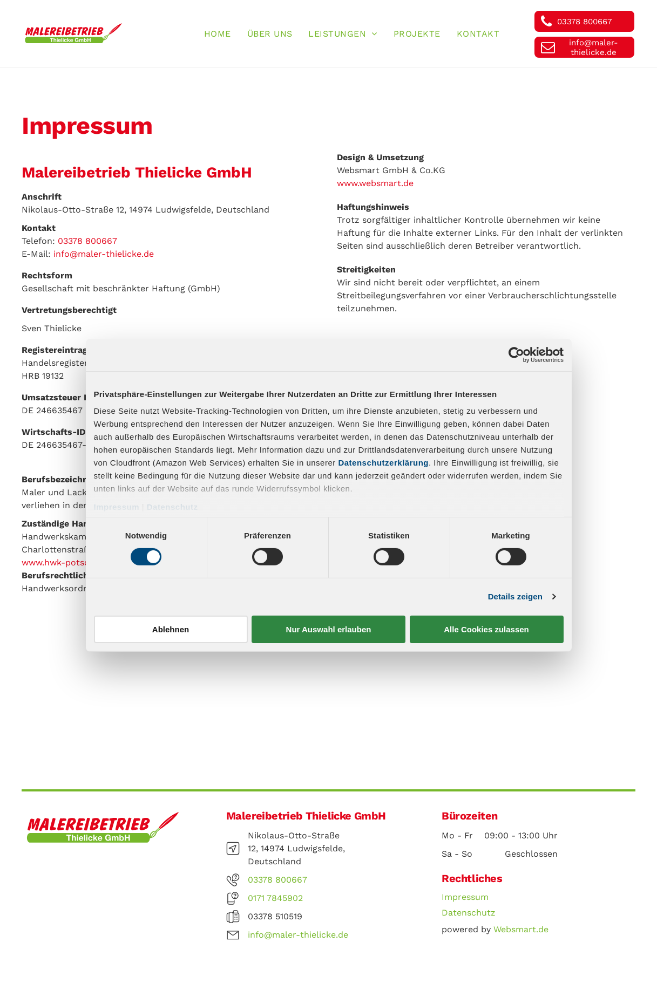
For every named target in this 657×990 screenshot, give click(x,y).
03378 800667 (87, 241)
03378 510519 (275, 916)
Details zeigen (515, 596)
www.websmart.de (375, 183)
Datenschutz (172, 506)
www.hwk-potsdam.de (68, 562)
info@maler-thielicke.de (103, 254)
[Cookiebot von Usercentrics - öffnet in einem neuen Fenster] (516, 354)
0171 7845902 (275, 898)
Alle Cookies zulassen (486, 629)
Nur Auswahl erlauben (328, 629)
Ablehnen (170, 629)
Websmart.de (520, 929)
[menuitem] (217, 34)
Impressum (117, 506)
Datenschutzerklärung (383, 462)
